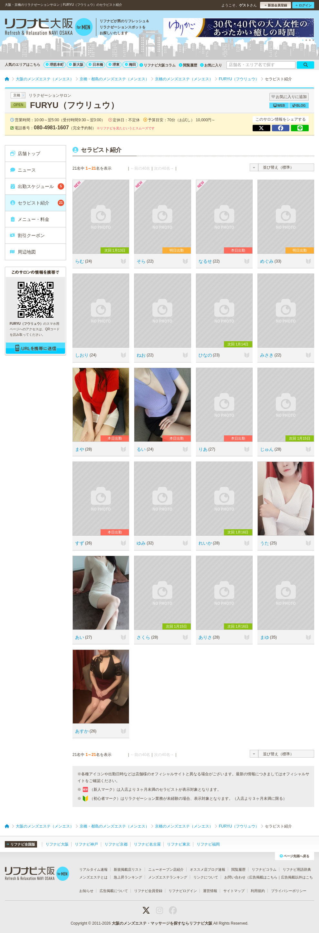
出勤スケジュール (37, 186)
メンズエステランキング (167, 877)
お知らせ (86, 891)
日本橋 (96, 64)
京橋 (16, 95)
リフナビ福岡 (208, 844)
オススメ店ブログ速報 (207, 869)
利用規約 (258, 891)
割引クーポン (27, 235)
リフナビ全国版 (20, 844)
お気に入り (211, 65)
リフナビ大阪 (57, 844)
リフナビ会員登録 (148, 891)
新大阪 (76, 64)
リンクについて (205, 877)
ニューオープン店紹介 (166, 869)
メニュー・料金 (29, 219)
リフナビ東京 (178, 844)
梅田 (130, 64)
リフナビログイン (183, 891)
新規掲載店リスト (128, 869)
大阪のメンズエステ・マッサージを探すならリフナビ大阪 (162, 923)
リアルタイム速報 (93, 869)
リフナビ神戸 (86, 844)
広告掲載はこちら (263, 877)
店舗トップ (25, 153)
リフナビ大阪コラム (158, 65)
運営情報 (210, 891)
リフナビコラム (264, 869)
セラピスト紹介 (37, 203)
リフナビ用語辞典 (297, 869)
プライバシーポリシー (288, 891)
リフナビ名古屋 (147, 844)
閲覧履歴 (188, 65)
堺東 (114, 64)
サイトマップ (234, 891)
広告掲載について (114, 891)
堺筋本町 (55, 64)
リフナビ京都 (116, 844)
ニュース (23, 170)
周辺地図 (23, 251)
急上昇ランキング (128, 877)
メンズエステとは (93, 877)
